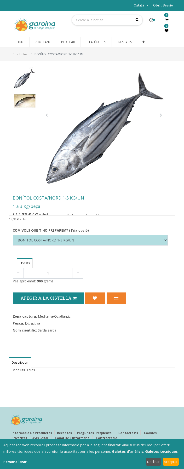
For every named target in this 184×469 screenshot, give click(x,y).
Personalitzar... (16, 461)
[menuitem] (21, 42)
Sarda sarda (47, 330)
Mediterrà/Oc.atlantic (54, 316)
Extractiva (32, 323)
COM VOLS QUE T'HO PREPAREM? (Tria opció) (51, 230)
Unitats (25, 263)
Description (20, 362)
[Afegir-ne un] (78, 273)
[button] (153, 21)
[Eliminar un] (18, 273)
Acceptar (171, 461)
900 (40, 281)
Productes (20, 54)
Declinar (153, 461)
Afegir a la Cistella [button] (48, 298)
